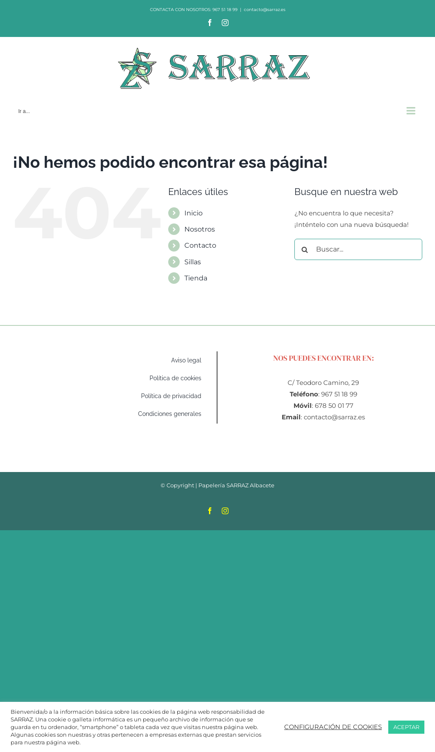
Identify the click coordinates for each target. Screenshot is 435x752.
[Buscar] (305, 249)
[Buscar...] (358, 249)
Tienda (195, 278)
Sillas (192, 262)
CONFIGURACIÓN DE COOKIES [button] (333, 727)
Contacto (200, 245)
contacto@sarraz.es (264, 9)
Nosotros (199, 229)
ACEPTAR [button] (406, 727)
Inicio (193, 213)
